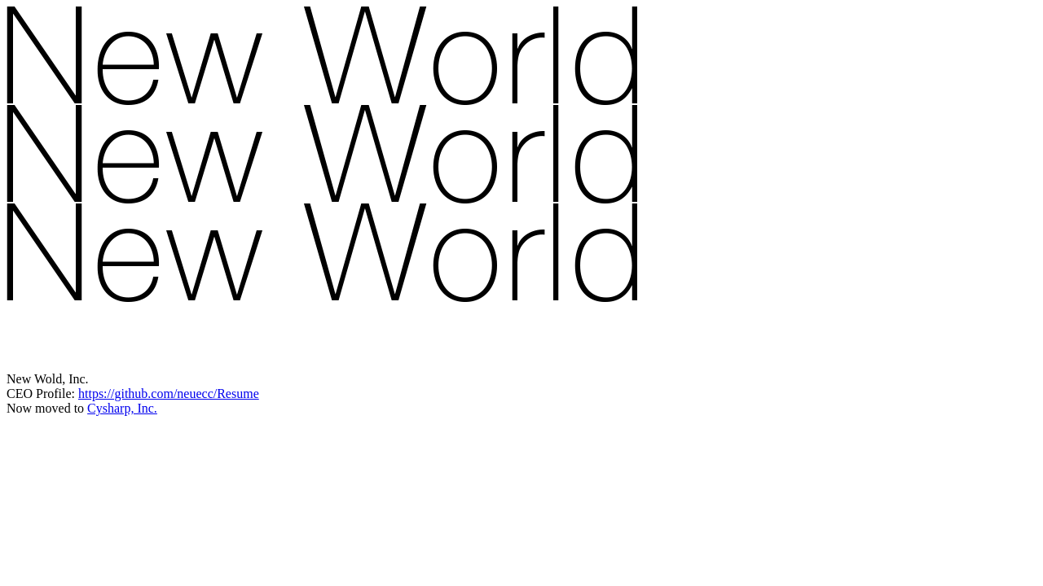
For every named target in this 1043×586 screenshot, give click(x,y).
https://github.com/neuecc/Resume (168, 393)
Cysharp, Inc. (122, 408)
